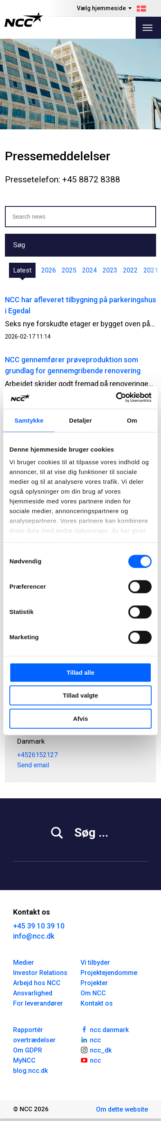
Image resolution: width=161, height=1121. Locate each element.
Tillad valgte (80, 695)
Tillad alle (80, 672)
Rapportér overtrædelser (34, 1035)
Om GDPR (27, 1050)
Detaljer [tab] (80, 420)
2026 (48, 270)
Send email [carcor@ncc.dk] (33, 765)
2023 (110, 270)
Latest (22, 270)
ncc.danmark (104, 1029)
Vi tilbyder (95, 962)
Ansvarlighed (32, 993)
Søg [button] (19, 244)
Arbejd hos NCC (36, 983)
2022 (130, 270)
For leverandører (38, 1003)
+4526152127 (37, 755)
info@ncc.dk (33, 936)
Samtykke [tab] (29, 420)
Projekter (94, 983)
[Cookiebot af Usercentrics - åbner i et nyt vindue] (116, 397)
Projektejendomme (108, 973)
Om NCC (93, 993)
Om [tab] (132, 420)
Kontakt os (96, 1003)
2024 (89, 270)
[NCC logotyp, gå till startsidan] (23, 20)
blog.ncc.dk (30, 1070)
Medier (23, 962)
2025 (69, 270)
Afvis (80, 718)
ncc (90, 1039)
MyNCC (24, 1060)
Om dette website (122, 1109)
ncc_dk (96, 1049)
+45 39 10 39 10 (39, 926)
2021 (150, 270)
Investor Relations (40, 973)
